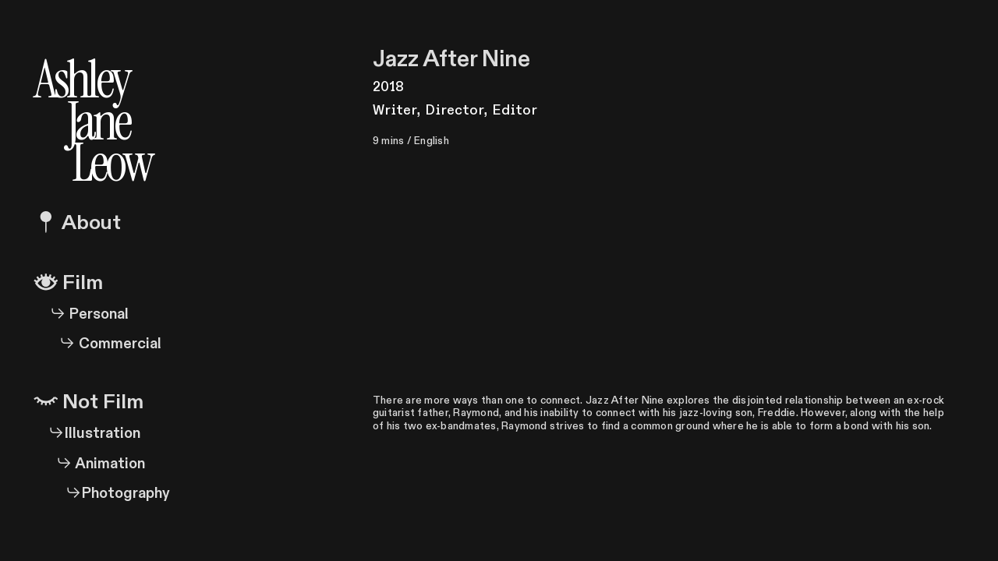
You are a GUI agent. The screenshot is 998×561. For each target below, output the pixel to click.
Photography (114, 493)
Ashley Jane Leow (93, 115)
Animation (90, 464)
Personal (81, 314)
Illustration (94, 433)
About (78, 222)
